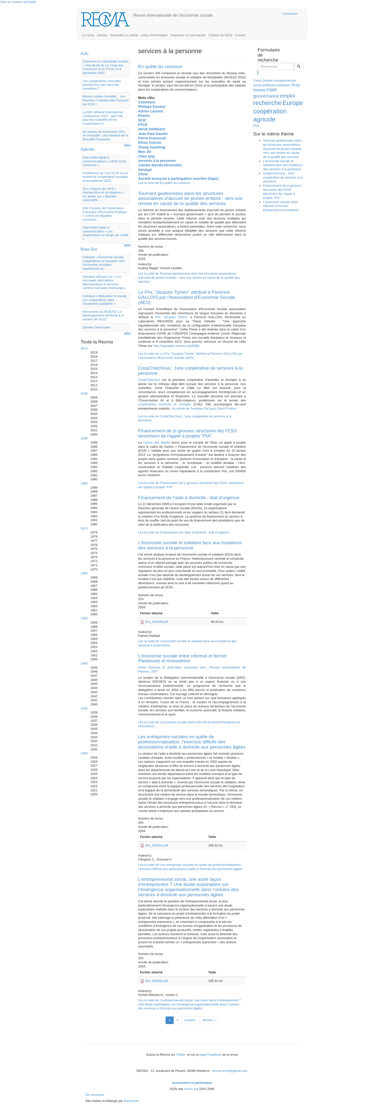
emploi (287, 95)
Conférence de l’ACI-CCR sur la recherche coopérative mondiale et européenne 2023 (105, 176)
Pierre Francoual (152, 138)
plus (127, 145)
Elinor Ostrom (149, 143)
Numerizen (131, 1101)
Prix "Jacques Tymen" (172, 317)
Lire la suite (164, 183)
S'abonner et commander (188, 35)
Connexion (290, 13)
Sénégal (145, 170)
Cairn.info (257, 13)
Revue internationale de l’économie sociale (173, 15)
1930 (84, 708)
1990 (84, 438)
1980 (84, 483)
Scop (295, 85)
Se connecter (94, 1095)
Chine (143, 174)
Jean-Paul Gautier (153, 134)
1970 (84, 528)
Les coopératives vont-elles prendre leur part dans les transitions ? (102, 84)
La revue (88, 35)
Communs (146, 102)
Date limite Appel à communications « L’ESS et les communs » (104, 161)
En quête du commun (160, 66)
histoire (259, 90)
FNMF (271, 90)
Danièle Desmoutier (96, 327)
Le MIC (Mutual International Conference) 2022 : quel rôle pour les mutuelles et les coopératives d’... (103, 117)
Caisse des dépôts (157, 442)
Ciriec (257, 80)
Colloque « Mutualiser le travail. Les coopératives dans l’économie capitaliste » (105, 299)
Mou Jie (144, 152)
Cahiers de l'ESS (220, 35)
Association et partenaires (192, 1083)
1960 (84, 573)
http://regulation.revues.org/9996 (176, 346)
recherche (267, 103)
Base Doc (89, 249)
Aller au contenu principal (18, 2)
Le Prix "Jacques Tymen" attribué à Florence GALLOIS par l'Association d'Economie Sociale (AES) (186, 297)
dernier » (209, 1020)
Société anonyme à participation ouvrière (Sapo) (178, 179)
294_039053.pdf (156, 845)
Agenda (87, 149)
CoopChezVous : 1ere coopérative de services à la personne (190, 370)
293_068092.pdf (156, 981)
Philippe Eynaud (151, 107)
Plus (256, 125)
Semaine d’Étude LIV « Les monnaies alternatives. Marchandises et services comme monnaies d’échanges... (105, 282)
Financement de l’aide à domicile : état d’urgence (188, 497)
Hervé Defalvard (151, 129)
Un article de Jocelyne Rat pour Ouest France (204, 408)
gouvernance (266, 96)
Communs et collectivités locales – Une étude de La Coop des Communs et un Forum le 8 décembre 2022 (106, 67)
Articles (102, 35)
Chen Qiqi (146, 156)
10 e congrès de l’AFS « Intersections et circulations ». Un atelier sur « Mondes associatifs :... (103, 194)
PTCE (142, 125)
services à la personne (157, 161)
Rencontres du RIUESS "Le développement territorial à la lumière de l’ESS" (103, 315)
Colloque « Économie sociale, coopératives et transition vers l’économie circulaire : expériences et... (104, 262)
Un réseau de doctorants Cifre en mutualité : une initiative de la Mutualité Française (105, 135)
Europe (292, 103)
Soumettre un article (124, 35)
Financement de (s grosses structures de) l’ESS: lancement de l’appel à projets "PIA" (188, 433)
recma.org (191, 1089)
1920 (84, 753)
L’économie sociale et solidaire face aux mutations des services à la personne (189, 545)
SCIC (142, 120)
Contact (240, 35)
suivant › (191, 1020)
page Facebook (210, 1054)
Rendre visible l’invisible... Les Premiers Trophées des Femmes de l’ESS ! (106, 100)
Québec (268, 80)
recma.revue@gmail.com (230, 1071)
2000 (84, 393)
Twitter (181, 1054)
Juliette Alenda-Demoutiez (160, 165)
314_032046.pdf (156, 622)
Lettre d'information (154, 35)
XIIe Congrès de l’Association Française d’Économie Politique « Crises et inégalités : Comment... (105, 213)
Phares (144, 116)
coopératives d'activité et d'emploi (164, 404)
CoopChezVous (150, 380)
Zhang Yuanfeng (151, 147)
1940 (84, 663)
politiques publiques (276, 85)
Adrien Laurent (150, 111)
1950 (84, 618)
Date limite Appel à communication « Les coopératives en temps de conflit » (105, 233)
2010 (84, 348)
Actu (84, 53)
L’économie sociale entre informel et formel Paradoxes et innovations (182, 658)
